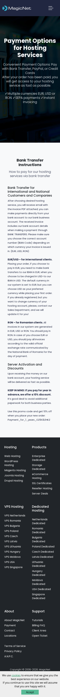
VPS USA (9, 562)
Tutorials (37, 620)
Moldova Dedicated (38, 582)
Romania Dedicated (38, 530)
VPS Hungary (12, 552)
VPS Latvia (10, 541)
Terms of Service (15, 646)
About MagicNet (14, 620)
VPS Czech (11, 536)
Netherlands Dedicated (40, 521)
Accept (30, 692)
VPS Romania (12, 521)
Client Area (39, 630)
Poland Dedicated (43, 546)
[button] (51, 8)
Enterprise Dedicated (38, 458)
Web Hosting (12, 456)
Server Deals (40, 493)
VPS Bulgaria (12, 526)
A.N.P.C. (8, 656)
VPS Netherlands (14, 515)
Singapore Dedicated (38, 596)
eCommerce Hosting (40, 476)
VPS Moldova (12, 557)
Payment (10, 625)
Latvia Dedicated (42, 557)
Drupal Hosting (13, 480)
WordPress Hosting (11, 463)
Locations (10, 636)
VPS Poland (11, 531)
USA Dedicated (41, 589)
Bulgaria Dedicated (38, 539)
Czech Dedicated (43, 552)
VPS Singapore (13, 567)
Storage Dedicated (38, 467)
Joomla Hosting (14, 475)
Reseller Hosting (42, 488)
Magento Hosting (15, 470)
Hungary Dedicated (38, 573)
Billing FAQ (38, 625)
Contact (9, 630)
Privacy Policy (13, 651)
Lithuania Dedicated (38, 564)
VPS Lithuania (12, 546)
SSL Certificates (42, 483)
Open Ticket (40, 636)
